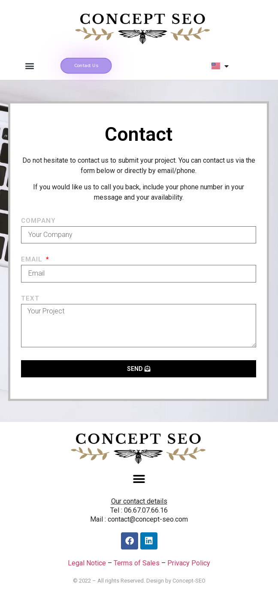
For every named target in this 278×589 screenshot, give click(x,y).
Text (30, 298)
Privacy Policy (188, 563)
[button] (29, 66)
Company (38, 221)
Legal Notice (87, 563)
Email (33, 259)
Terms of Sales (136, 563)
